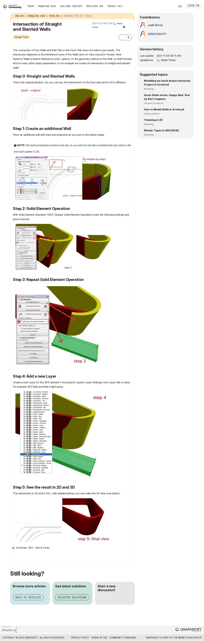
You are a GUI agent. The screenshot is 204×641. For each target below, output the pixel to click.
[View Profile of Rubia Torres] (168, 60)
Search (170, 6)
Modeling (149, 88)
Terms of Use (99, 637)
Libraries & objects (153, 103)
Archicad (21, 547)
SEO (30, 547)
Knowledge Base (47, 6)
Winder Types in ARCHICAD (161, 130)
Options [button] (130, 16)
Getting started (151, 113)
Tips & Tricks (42, 547)
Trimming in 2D (153, 120)
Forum (30, 6)
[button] (122, 37)
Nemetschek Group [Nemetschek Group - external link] (190, 637)
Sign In (193, 6)
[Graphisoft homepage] (188, 630)
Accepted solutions (72, 597)
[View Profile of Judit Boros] (155, 25)
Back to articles (28, 597)
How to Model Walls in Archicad (164, 109)
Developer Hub (95, 6)
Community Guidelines (122, 637)
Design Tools (21, 37)
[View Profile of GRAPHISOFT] (157, 34)
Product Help (115, 6)
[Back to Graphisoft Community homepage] (13, 6)
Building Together (71, 6)
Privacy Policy (80, 637)
